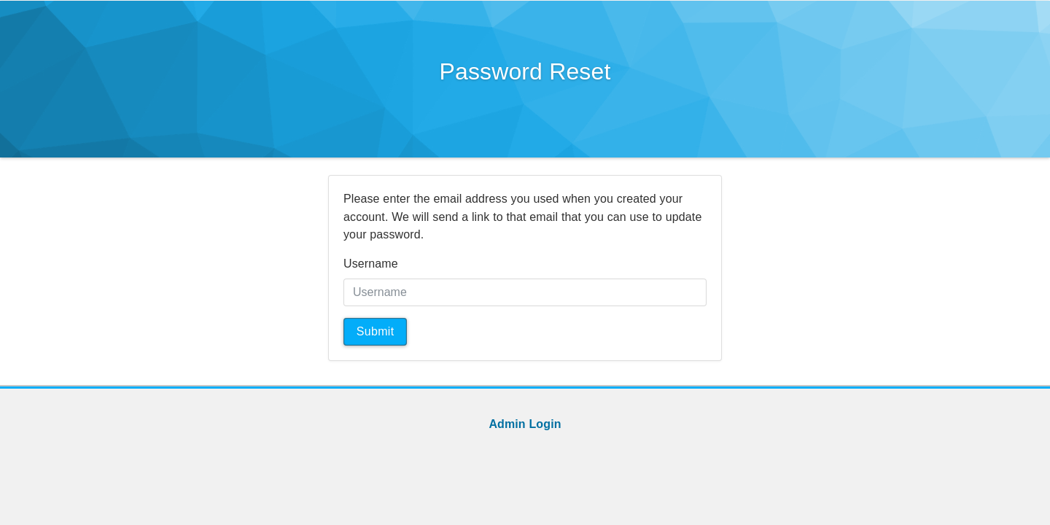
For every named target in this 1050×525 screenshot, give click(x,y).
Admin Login (525, 424)
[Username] (525, 292)
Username (370, 263)
